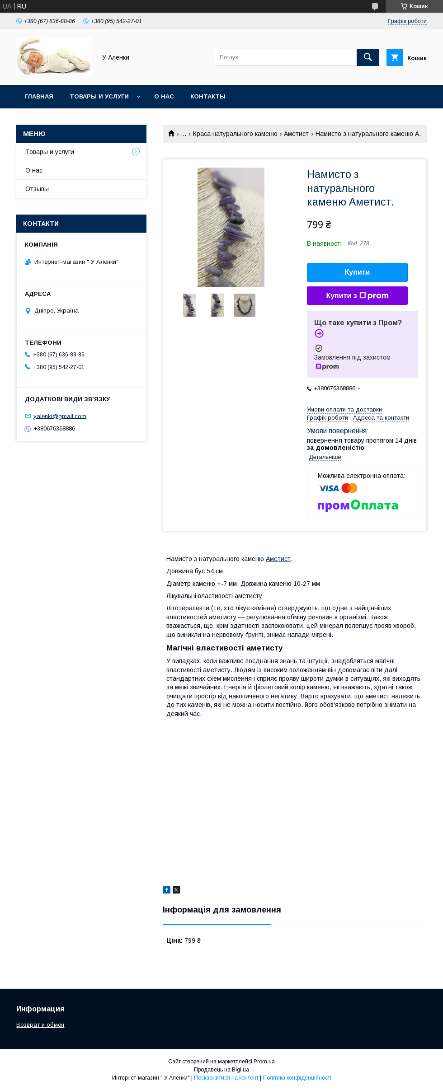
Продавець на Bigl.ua (221, 1070)
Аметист (296, 133)
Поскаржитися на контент (226, 1078)
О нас (164, 96)
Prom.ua (264, 1061)
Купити (357, 272)
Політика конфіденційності (297, 1078)
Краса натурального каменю (235, 133)
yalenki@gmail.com (59, 415)
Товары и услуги (99, 96)
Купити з (357, 296)
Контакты (208, 96)
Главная (38, 96)
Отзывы (37, 188)
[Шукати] (368, 57)
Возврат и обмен (40, 1024)
